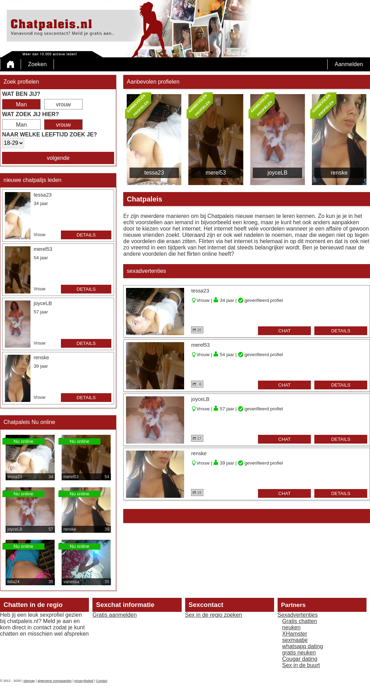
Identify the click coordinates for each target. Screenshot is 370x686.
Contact (101, 681)
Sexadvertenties (298, 615)
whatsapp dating (302, 646)
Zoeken (37, 64)
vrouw (63, 104)
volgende (58, 158)
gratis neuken (299, 653)
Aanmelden (349, 64)
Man (21, 104)
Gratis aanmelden (114, 615)
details (86, 235)
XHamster (294, 634)
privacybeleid (83, 681)
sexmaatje (295, 640)
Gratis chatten (299, 621)
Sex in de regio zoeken (213, 615)
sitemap (29, 681)
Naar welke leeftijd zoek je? (49, 134)
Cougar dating (299, 659)
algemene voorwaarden (54, 681)
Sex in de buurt (301, 665)
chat (284, 330)
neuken (291, 627)
